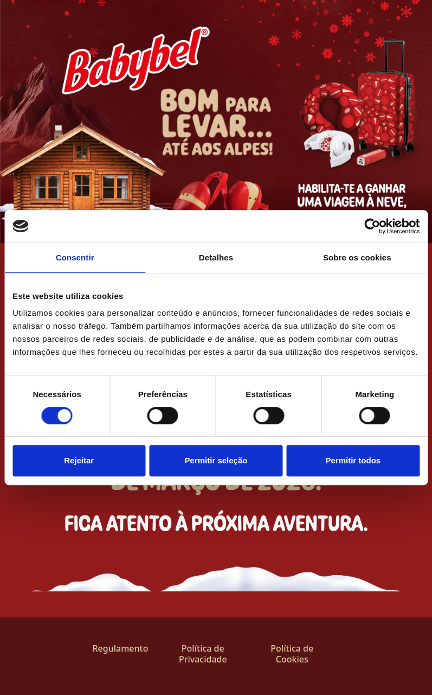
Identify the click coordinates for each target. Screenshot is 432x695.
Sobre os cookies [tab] (357, 257)
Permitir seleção (216, 460)
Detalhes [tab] (216, 257)
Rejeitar (79, 460)
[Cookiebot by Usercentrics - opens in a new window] (372, 226)
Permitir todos (353, 460)
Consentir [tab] (75, 257)
